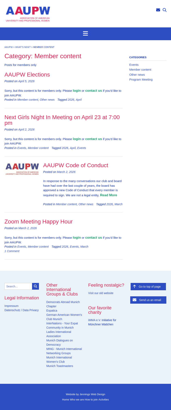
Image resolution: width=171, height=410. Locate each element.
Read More (108, 195)
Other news (47, 99)
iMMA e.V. (95, 320)
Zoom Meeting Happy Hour (38, 221)
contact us (93, 90)
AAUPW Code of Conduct (75, 165)
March (118, 204)
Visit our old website (100, 293)
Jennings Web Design (92, 394)
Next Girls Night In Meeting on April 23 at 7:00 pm (62, 120)
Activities (103, 399)
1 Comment (11, 251)
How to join (91, 399)
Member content (27, 99)
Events (21, 148)
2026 (71, 99)
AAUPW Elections (27, 74)
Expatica (51, 310)
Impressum (11, 306)
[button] (85, 33)
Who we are (77, 399)
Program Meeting (141, 79)
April (79, 99)
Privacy (34, 310)
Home (65, 399)
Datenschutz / (13, 310)
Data (25, 310)
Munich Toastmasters (59, 366)
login (77, 90)
